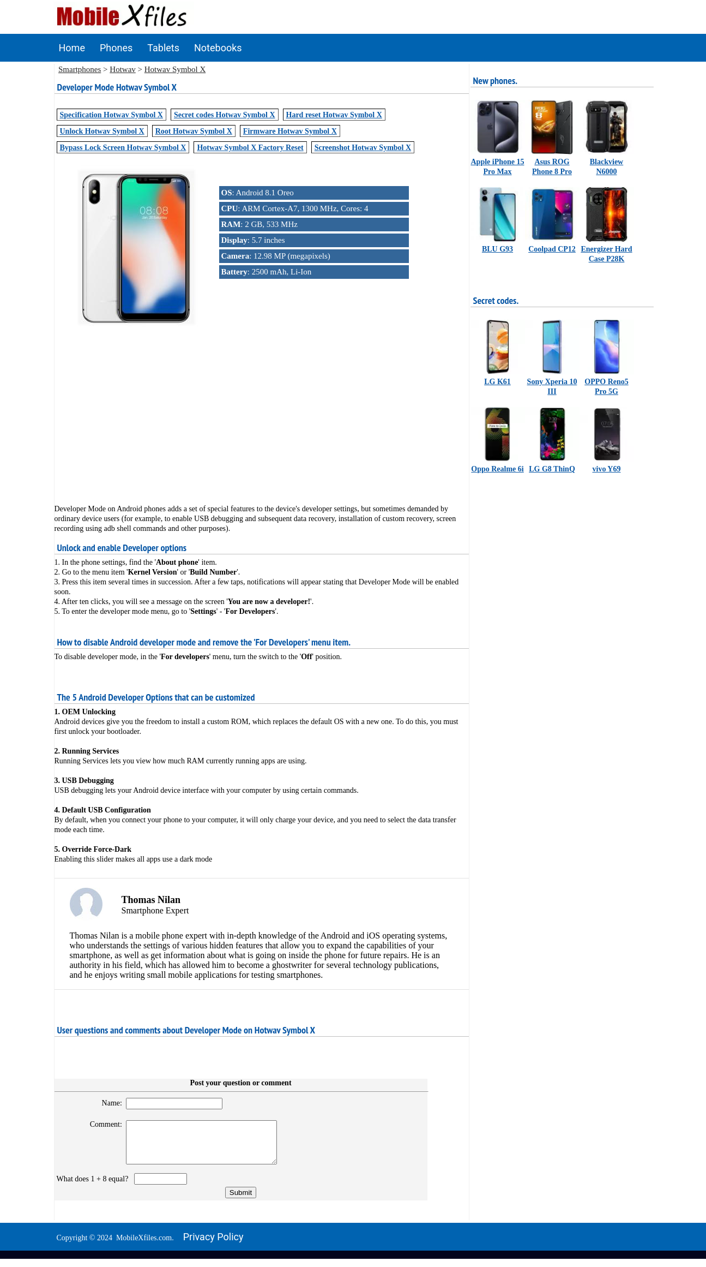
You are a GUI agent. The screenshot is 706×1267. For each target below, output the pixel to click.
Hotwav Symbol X (175, 69)
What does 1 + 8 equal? (94, 1187)
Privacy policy (213, 1245)
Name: (107, 1103)
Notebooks (218, 47)
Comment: (101, 1124)
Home (72, 47)
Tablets (163, 47)
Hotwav (123, 69)
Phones (116, 47)
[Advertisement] (262, 407)
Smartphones (79, 69)
